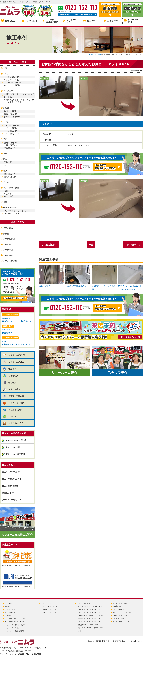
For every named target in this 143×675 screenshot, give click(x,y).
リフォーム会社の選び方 (16, 440)
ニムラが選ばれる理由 (50, 20)
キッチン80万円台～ (13, 82)
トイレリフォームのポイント (89, 612)
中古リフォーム (10, 207)
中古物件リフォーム (12, 213)
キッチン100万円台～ (13, 85)
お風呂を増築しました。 (77, 276)
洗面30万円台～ (11, 148)
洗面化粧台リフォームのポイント (91, 616)
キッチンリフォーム (50, 606)
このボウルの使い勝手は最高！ (104, 277)
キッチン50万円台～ (13, 80)
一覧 (91, 244)
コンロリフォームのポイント (89, 622)
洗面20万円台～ (11, 145)
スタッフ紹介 (11, 389)
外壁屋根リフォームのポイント (90, 625)
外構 (5, 202)
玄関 (5, 68)
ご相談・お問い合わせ (120, 616)
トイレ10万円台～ (12, 125)
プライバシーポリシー (11, 500)
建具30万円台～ (11, 177)
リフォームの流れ (13, 447)
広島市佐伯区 (9, 239)
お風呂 (6, 108)
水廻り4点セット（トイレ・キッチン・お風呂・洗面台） (19, 100)
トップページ (10, 603)
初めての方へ (9, 20)
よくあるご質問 (12, 409)
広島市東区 (8, 244)
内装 (5, 159)
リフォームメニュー (70, 20)
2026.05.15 (18, 318)
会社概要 (9, 382)
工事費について (11, 616)
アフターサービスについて (15, 619)
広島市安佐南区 (10, 255)
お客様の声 (111, 21)
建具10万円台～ (11, 174)
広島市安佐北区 (10, 261)
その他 (6, 182)
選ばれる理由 (10, 612)
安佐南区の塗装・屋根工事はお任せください (17, 558)
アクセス (9, 416)
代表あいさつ (8, 493)
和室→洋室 (9, 196)
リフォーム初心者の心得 (14, 622)
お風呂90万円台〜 (12, 117)
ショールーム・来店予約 (121, 612)
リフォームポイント (84, 603)
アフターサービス (13, 403)
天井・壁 (8, 162)
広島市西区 (8, 228)
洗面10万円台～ (11, 142)
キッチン (7, 74)
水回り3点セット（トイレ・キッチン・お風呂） (19, 95)
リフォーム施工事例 (120, 603)
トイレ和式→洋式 (12, 134)
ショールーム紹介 (132, 20)
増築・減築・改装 (11, 187)
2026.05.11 (18, 341)
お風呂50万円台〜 (12, 111)
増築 (6, 191)
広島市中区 (8, 250)
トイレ (6, 122)
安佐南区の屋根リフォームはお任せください (17, 579)
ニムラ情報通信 (118, 609)
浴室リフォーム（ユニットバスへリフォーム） (130, 277)
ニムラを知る (30, 21)
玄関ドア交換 (51, 276)
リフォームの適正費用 (15, 454)
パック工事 (8, 91)
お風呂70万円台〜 (12, 114)
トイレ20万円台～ (12, 128)
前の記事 (131, 244)
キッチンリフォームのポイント (90, 606)
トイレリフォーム (49, 612)
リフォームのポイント (15, 355)
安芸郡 (6, 233)
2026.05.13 (17, 329)
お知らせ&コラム (13, 423)
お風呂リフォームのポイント (89, 609)
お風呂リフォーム (49, 609)
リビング (8, 194)
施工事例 (89, 21)
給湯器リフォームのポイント (89, 619)
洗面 (5, 139)
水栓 (5, 153)
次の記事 (50, 244)
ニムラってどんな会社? (12, 472)
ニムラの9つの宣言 (10, 486)
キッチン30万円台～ (13, 77)
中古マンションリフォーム (15, 211)
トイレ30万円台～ (12, 131)
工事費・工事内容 (13, 396)
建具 (5, 170)
